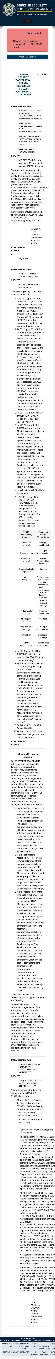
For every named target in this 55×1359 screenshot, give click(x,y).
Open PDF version (27, 57)
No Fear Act (24, 1352)
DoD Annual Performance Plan (24, 1346)
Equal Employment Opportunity (44, 1346)
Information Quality (10, 1352)
